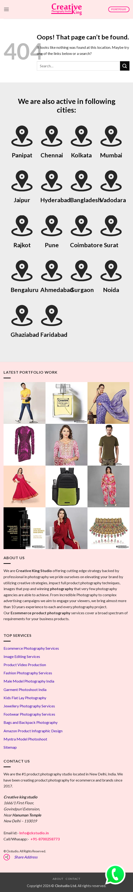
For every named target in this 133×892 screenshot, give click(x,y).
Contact (73, 879)
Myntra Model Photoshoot (25, 739)
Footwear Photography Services (29, 714)
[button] (6, 9)
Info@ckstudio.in (34, 833)
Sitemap (10, 747)
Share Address (25, 857)
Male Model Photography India (29, 681)
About (58, 879)
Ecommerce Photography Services (31, 648)
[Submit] (124, 65)
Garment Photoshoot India (25, 689)
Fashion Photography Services (28, 673)
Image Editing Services (22, 656)
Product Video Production (25, 664)
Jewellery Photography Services (29, 706)
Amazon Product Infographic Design (33, 731)
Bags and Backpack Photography (31, 722)
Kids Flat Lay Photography (25, 697)
